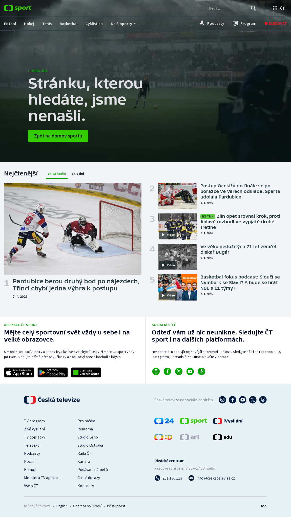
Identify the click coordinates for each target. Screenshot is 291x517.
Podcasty (32, 453)
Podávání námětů (92, 469)
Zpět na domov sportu (58, 135)
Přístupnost (116, 506)
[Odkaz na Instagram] (156, 371)
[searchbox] (229, 8)
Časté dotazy (88, 477)
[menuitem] (10, 23)
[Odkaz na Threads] (201, 371)
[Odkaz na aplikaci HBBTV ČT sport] (86, 372)
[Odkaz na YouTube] (190, 371)
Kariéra (83, 461)
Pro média (86, 420)
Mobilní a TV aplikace (42, 477)
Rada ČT (84, 453)
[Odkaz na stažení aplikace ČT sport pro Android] (52, 372)
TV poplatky (34, 437)
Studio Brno (87, 437)
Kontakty (85, 485)
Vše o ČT (31, 485)
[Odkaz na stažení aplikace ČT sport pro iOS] (19, 372)
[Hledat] (254, 8)
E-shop (30, 469)
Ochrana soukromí (87, 506)
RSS (264, 506)
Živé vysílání (34, 428)
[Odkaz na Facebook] (167, 371)
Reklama (85, 428)
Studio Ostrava (90, 445)
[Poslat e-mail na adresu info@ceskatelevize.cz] (211, 478)
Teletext (31, 445)
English (61, 506)
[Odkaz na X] (179, 371)
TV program (34, 420)
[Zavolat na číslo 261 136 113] (168, 478)
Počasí (29, 461)
